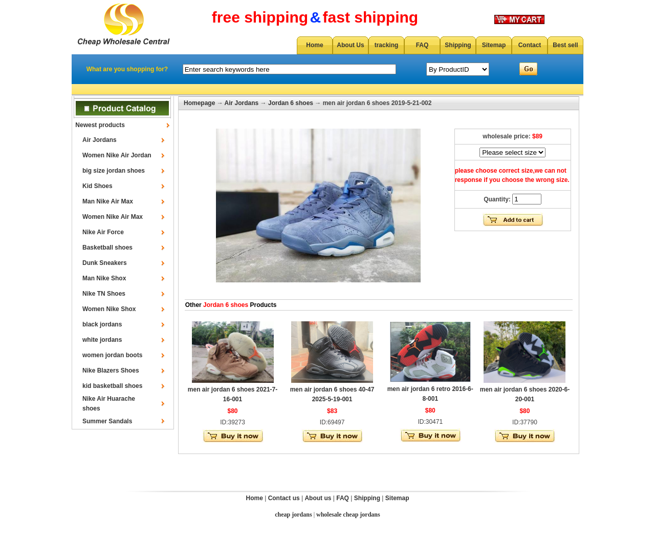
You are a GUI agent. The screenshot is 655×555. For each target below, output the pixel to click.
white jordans (102, 339)
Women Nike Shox (109, 309)
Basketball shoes (107, 247)
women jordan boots (112, 355)
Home (314, 45)
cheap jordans (293, 514)
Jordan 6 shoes (290, 103)
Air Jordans (99, 139)
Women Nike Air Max (112, 216)
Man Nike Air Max (107, 201)
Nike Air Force (103, 232)
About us (317, 498)
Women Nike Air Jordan (116, 155)
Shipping (458, 45)
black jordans (102, 324)
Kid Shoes (97, 186)
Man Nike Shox (104, 278)
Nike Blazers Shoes (110, 370)
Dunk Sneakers (104, 262)
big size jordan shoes (113, 170)
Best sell (565, 45)
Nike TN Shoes (103, 293)
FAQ (422, 45)
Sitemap (494, 45)
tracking (387, 45)
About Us (350, 45)
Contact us (284, 498)
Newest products (100, 125)
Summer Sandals (107, 421)
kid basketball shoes (112, 385)
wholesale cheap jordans (348, 514)
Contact (529, 45)
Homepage (199, 103)
